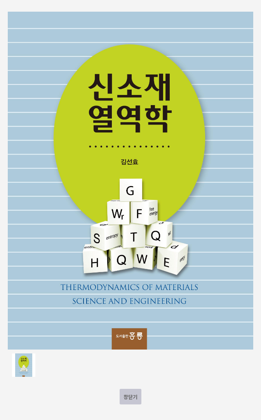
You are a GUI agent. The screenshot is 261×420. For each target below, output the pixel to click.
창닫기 (130, 397)
